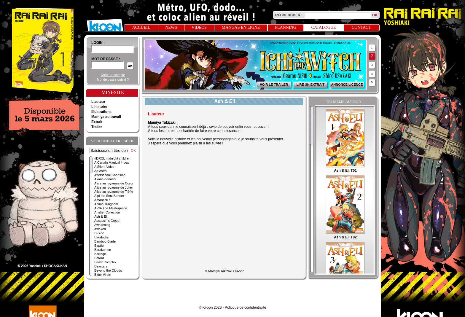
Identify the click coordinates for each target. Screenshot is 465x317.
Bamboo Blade (105, 241)
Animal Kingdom (106, 204)
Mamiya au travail (106, 117)
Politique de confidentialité (245, 307)
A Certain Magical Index (111, 162)
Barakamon (102, 249)
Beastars (100, 266)
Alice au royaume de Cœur (113, 183)
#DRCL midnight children (112, 158)
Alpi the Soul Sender (109, 195)
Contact (361, 27)
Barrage (100, 254)
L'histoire (99, 107)
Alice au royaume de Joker (113, 187)
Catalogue (323, 27)
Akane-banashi (105, 179)
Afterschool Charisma (109, 175)
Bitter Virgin (102, 274)
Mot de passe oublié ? (113, 79)
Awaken (100, 229)
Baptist (99, 245)
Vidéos (199, 27)
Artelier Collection (107, 212)
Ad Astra (100, 171)
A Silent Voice (104, 166)
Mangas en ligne (241, 27)
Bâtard (99, 258)
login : (98, 43)
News (171, 27)
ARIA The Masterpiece (110, 208)
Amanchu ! (102, 200)
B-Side (99, 233)
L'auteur (98, 102)
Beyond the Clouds (108, 270)
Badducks (101, 237)
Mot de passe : (105, 59)
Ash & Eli (101, 216)
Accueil (141, 27)
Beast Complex (105, 262)
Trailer (96, 127)
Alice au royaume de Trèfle (113, 191)
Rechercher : (288, 15)
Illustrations (101, 112)
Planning (285, 27)
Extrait (96, 122)
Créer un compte (113, 75)
